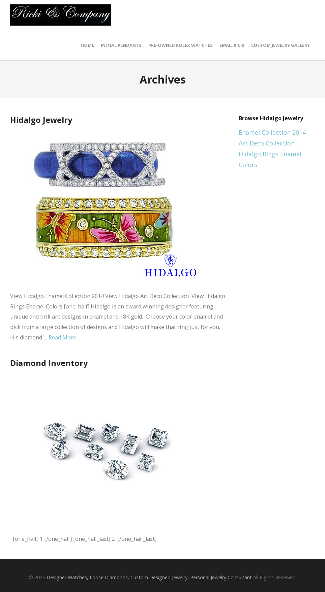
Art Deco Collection (267, 143)
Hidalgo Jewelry (41, 119)
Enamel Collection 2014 (272, 132)
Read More (62, 337)
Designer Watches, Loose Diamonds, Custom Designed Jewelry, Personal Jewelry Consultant (149, 577)
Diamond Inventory (49, 363)
